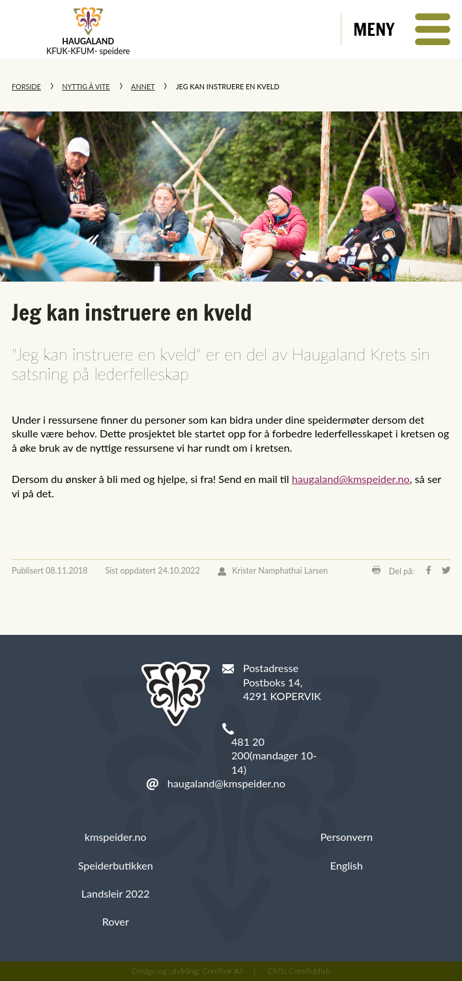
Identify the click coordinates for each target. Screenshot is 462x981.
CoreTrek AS (223, 971)
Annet (142, 86)
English (346, 865)
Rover (115, 921)
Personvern (347, 836)
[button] (402, 29)
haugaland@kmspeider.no (351, 479)
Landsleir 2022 (115, 893)
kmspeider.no (116, 836)
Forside (26, 86)
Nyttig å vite (85, 86)
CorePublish (309, 971)
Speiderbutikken (115, 865)
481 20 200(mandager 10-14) (274, 755)
